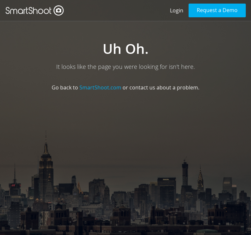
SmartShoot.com (100, 87)
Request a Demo (217, 10)
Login (176, 10)
